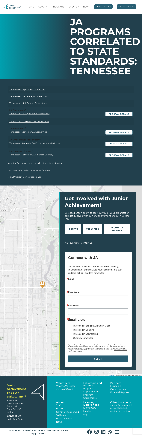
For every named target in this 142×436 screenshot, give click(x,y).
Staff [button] (58, 405)
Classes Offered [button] (64, 389)
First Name (73, 292)
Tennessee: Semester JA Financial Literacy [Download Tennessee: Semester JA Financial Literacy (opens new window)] (31, 154)
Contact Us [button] (14, 416)
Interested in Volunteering (85, 334)
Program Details (119, 114)
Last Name (73, 306)
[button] (46, 7)
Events (73, 7)
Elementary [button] (89, 407)
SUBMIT (98, 359)
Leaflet (111, 375)
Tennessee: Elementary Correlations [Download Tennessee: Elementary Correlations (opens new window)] (28, 96)
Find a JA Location (120, 411)
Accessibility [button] (53, 430)
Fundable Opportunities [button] (118, 387)
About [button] (60, 402)
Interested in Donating (83, 330)
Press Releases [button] (64, 418)
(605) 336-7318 (15, 419)
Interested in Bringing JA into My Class (91, 326)
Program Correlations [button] (89, 396)
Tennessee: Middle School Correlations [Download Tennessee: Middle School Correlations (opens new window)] (29, 121)
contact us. (44, 170)
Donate (73, 229)
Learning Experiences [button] (91, 403)
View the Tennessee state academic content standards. (36, 163)
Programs (58, 7)
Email (71, 279)
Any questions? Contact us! (79, 243)
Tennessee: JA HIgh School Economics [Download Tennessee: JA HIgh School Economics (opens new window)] (29, 113)
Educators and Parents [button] (92, 384)
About (42, 7)
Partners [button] (115, 383)
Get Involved (126, 6)
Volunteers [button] (63, 383)
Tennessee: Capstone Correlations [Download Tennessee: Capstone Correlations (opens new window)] (27, 89)
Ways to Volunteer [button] (66, 386)
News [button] (59, 422)
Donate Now (103, 6)
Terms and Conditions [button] (19, 430)
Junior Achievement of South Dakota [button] (121, 406)
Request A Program (117, 229)
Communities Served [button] (67, 412)
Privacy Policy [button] (38, 430)
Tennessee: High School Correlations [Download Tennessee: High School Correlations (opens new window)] (28, 103)
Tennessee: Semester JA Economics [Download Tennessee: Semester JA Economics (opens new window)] (28, 132)
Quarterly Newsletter (83, 338)
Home (30, 7)
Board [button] (59, 408)
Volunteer (92, 229)
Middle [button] (87, 411)
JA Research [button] (63, 415)
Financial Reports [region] (119, 392)
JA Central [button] (41, 434)
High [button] (85, 414)
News (86, 7)
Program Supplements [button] (90, 390)
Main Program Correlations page (24, 177)
